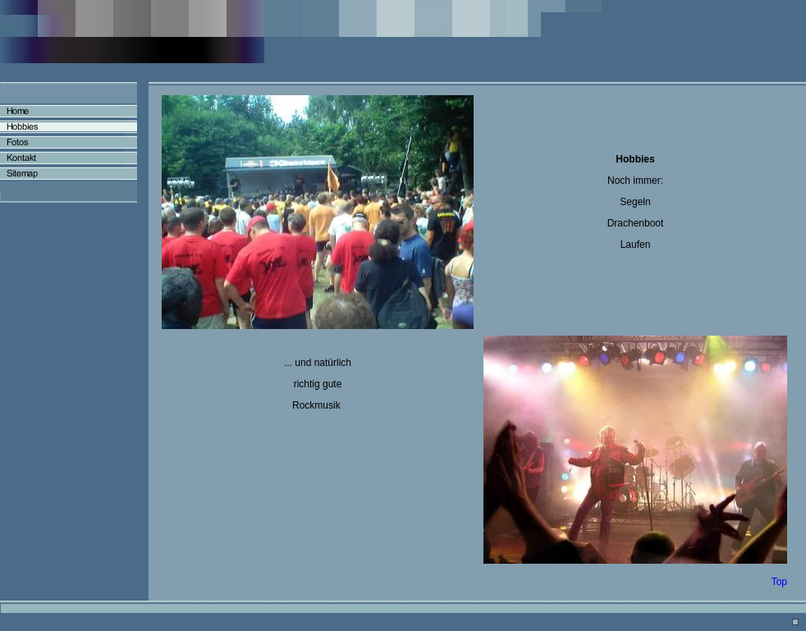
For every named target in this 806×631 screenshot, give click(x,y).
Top (779, 582)
